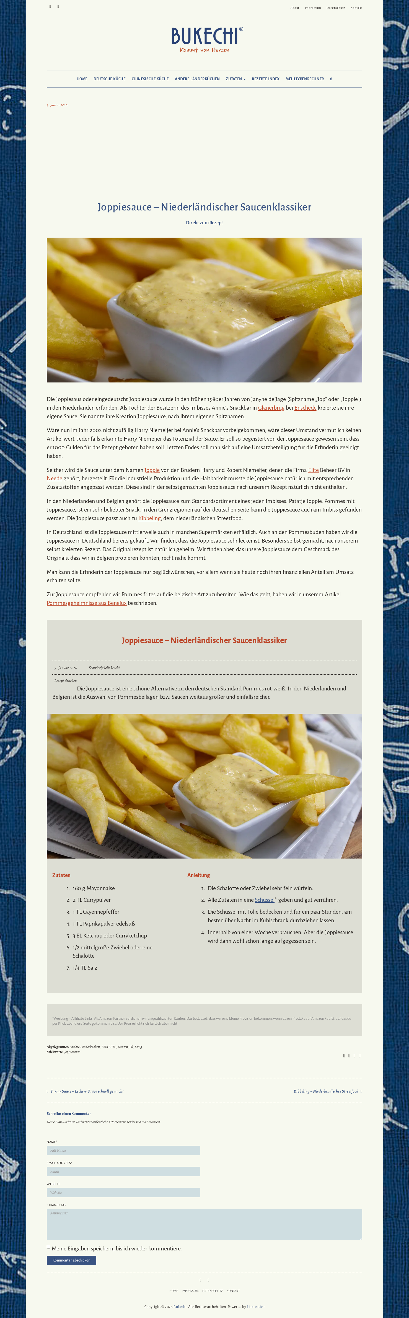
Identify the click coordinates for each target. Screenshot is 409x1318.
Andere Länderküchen (197, 79)
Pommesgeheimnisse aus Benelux (87, 603)
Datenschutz (336, 7)
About (295, 7)
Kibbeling (149, 518)
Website (53, 1184)
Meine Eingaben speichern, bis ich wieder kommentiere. (117, 1248)
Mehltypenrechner (305, 79)
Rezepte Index (265, 79)
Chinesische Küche (150, 79)
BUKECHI (109, 1046)
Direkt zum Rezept (204, 222)
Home (82, 79)
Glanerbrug (271, 408)
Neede (54, 478)
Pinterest (50, 6)
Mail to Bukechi (58, 6)
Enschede (305, 408)
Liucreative (256, 1307)
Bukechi (180, 1307)
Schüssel (265, 900)
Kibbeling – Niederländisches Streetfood (326, 1091)
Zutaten (236, 79)
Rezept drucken (65, 681)
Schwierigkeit (99, 667)
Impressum (313, 7)
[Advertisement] (204, 155)
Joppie (152, 470)
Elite (313, 470)
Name (52, 1142)
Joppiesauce (72, 1051)
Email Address (59, 1163)
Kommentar (56, 1205)
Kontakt (356, 7)
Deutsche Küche (109, 79)
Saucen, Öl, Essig (130, 1046)
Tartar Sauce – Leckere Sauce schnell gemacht (87, 1091)
